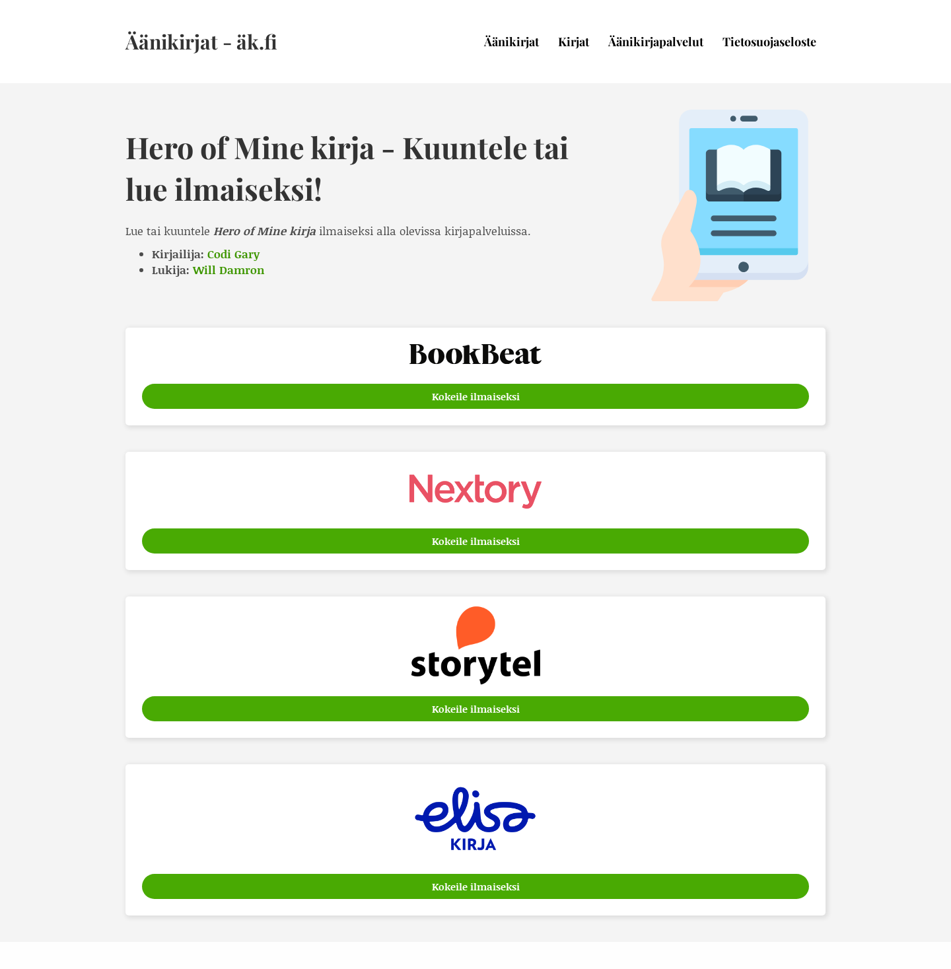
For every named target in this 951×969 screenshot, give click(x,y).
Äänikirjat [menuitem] (511, 42)
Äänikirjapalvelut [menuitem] (655, 42)
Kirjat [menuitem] (573, 42)
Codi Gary (233, 254)
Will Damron (229, 269)
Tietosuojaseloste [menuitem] (769, 42)
